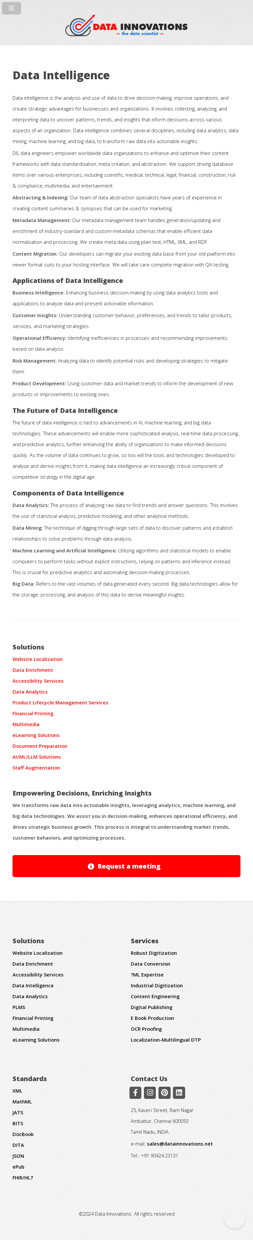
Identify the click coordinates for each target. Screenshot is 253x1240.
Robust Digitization (154, 952)
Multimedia (26, 724)
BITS (18, 1123)
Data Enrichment (33, 670)
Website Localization (38, 659)
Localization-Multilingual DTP (166, 1039)
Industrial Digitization (157, 985)
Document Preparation (40, 746)
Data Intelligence (33, 985)
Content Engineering (155, 996)
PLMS (19, 1007)
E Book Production (152, 1018)
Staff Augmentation (36, 767)
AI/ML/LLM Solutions (37, 756)
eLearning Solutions (36, 735)
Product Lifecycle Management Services (60, 702)
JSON (18, 1155)
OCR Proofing (146, 1028)
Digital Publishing (151, 1007)
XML (17, 1090)
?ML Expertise (147, 974)
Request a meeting (129, 866)
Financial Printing (33, 713)
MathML (22, 1101)
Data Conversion (150, 963)
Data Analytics (30, 691)
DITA (18, 1145)
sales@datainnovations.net (180, 1143)
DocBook (23, 1134)
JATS (18, 1112)
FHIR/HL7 (23, 1177)
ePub (18, 1166)
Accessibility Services (38, 680)
